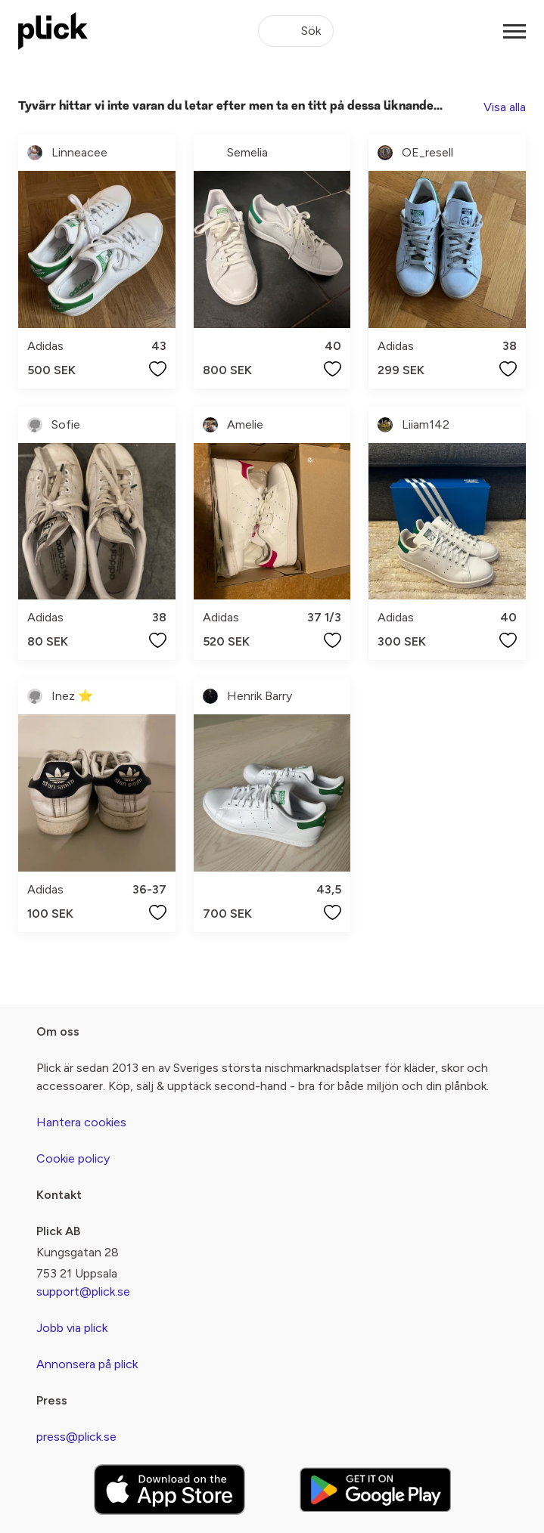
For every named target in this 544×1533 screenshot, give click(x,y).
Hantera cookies (81, 1122)
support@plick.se (83, 1291)
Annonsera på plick (87, 1364)
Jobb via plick (71, 1328)
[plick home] (53, 31)
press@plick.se (76, 1436)
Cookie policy (73, 1158)
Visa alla (504, 107)
